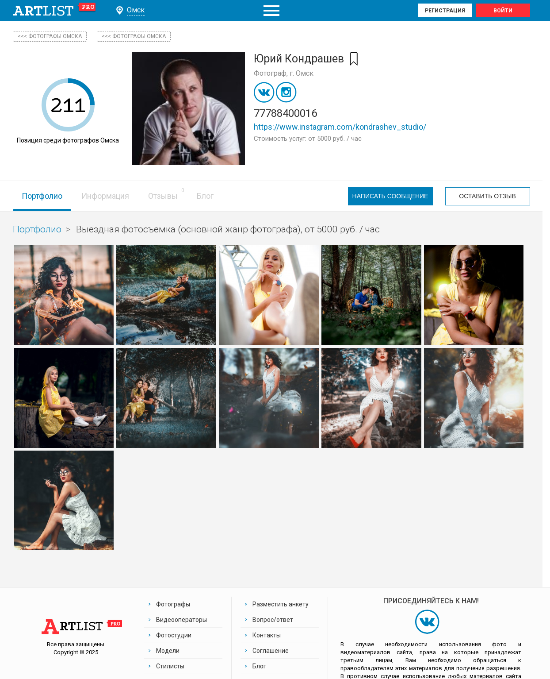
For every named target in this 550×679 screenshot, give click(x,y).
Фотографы (173, 604)
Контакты (266, 635)
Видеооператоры (181, 619)
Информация (105, 196)
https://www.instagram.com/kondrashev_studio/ (340, 126)
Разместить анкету (280, 604)
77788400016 (285, 113)
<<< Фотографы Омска (134, 36)
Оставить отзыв (487, 196)
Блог (205, 196)
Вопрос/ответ (272, 619)
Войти (502, 11)
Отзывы (163, 196)
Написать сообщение (390, 196)
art (54, 11)
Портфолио (42, 196)
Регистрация (445, 11)
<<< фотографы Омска (50, 36)
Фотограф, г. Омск (283, 73)
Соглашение (270, 650)
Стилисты (170, 666)
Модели (168, 650)
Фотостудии (173, 635)
